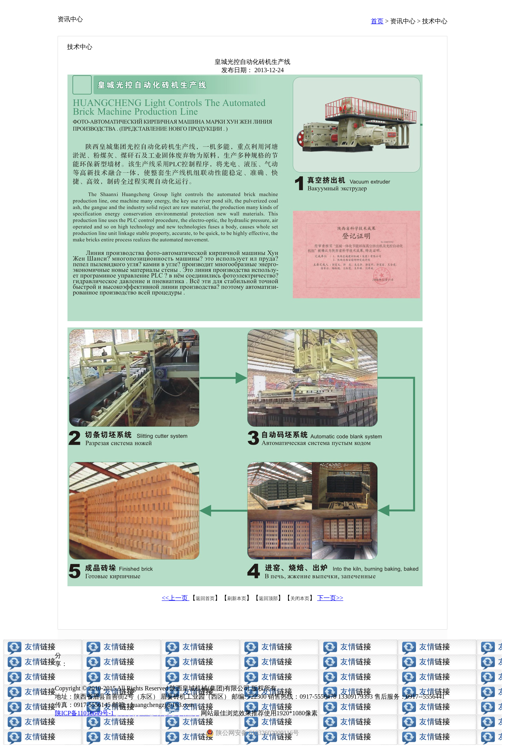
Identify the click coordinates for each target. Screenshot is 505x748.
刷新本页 (236, 598)
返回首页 (205, 598)
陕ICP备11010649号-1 (84, 713)
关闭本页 (299, 598)
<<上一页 (175, 598)
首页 (377, 21)
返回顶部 (268, 598)
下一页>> (330, 598)
